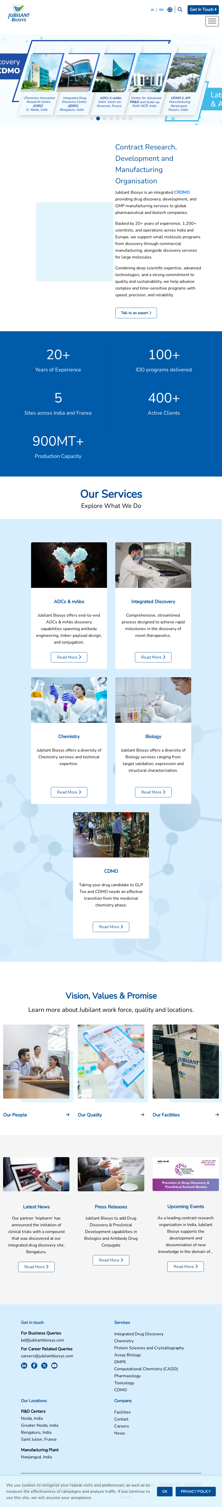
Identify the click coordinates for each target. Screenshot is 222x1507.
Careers (121, 1426)
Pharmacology (127, 1376)
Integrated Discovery (153, 627)
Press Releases (111, 1233)
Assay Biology (127, 1355)
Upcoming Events (185, 1232)
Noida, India (32, 1418)
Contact (121, 1419)
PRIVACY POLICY (196, 1491)
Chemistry (69, 762)
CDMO (111, 897)
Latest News (36, 1233)
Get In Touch (203, 9)
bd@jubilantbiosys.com (42, 1340)
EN (161, 10)
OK (164, 1491)
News (119, 1433)
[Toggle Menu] (212, 21)
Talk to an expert (136, 313)
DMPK (120, 1362)
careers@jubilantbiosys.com (47, 1356)
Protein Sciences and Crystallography (149, 1348)
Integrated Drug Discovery (138, 1334)
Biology (153, 762)
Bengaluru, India (36, 1432)
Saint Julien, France (39, 1439)
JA (152, 10)
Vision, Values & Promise (111, 1021)
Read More (69, 683)
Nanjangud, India (36, 1457)
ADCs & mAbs (69, 627)
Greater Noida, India (39, 1425)
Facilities (122, 1412)
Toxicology (124, 1383)
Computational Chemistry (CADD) (146, 1369)
